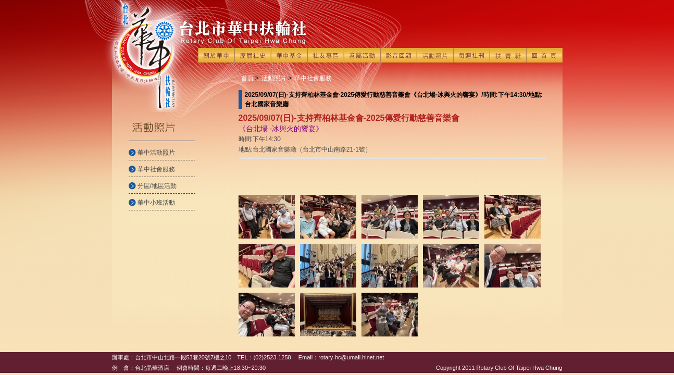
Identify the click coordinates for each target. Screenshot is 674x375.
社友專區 (325, 55)
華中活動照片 (156, 152)
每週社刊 (471, 55)
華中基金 (289, 55)
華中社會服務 (156, 169)
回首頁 (544, 55)
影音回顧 (398, 55)
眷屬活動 (362, 55)
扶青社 (508, 55)
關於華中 (216, 55)
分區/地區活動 (157, 186)
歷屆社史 (252, 55)
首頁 (247, 78)
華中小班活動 (156, 202)
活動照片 (435, 55)
